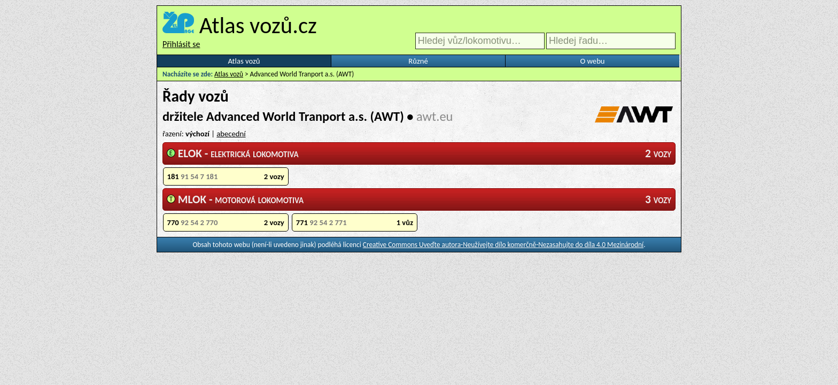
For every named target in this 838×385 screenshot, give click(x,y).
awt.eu (434, 117)
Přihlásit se (181, 44)
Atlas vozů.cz (258, 25)
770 (225, 222)
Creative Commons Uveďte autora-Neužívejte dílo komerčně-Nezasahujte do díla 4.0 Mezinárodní (503, 244)
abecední (230, 133)
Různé (418, 61)
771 (354, 222)
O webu (592, 61)
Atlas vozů (244, 61)
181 (225, 176)
